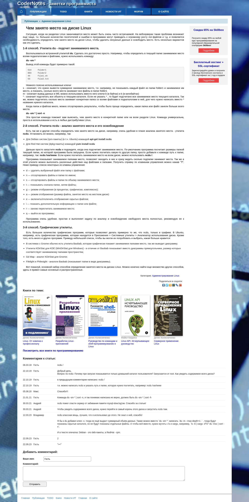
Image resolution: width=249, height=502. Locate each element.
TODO (63, 11)
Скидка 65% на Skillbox (209, 29)
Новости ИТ (113, 11)
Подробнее (209, 50)
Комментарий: (31, 464)
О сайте (163, 11)
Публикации (38, 11)
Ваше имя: (28, 459)
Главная (25, 498)
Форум (138, 11)
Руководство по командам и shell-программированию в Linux (102, 344)
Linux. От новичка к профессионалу (33, 342)
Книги (88, 11)
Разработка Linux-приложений (65, 342)
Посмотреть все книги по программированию (53, 350)
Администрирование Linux (56, 21)
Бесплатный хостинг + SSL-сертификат (209, 64)
